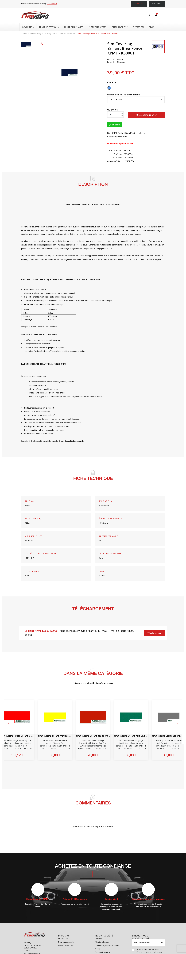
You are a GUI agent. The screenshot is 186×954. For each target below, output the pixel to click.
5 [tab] (79, 776)
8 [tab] (91, 776)
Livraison (98, 938)
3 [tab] (71, 776)
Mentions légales (102, 942)
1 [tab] (64, 776)
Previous (9, 723)
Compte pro (139, 4)
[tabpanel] (93, 730)
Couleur (111, 82)
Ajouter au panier (146, 114)
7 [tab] (87, 776)
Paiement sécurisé (102, 952)
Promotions (63, 938)
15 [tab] (118, 776)
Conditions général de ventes (107, 945)
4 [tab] (75, 776)
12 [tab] (106, 776)
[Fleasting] (35, 15)
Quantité (112, 109)
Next (177, 723)
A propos (99, 949)
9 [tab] (95, 776)
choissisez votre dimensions (123, 94)
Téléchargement (154, 633)
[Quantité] (115, 115)
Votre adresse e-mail (140, 938)
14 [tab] (114, 776)
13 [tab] (110, 776)
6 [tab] (83, 776)
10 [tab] (99, 776)
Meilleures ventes (65, 945)
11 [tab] (102, 776)
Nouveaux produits (66, 942)
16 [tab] (122, 776)
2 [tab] (68, 776)
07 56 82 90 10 (52, 4)
